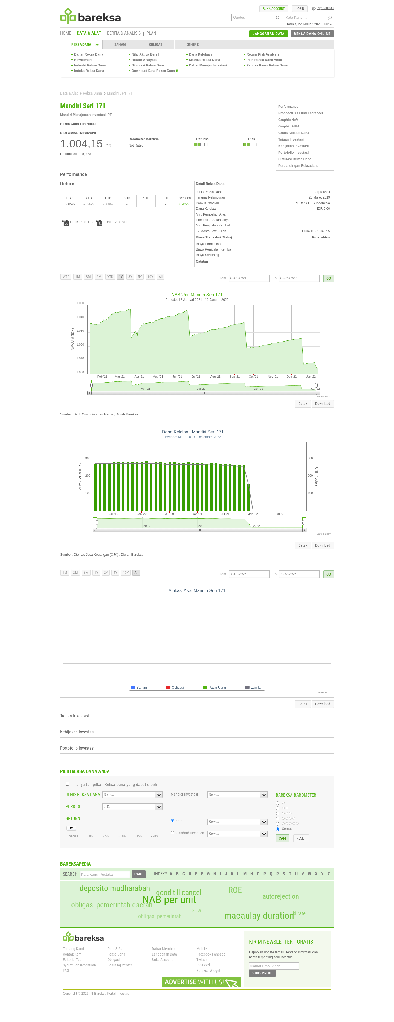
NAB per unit (169, 899)
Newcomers (83, 60)
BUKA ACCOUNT (274, 9)
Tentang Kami (73, 949)
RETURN (73, 818)
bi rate (299, 913)
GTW (196, 910)
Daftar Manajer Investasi (208, 65)
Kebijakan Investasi (293, 146)
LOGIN (300, 9)
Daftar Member (163, 949)
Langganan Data (164, 954)
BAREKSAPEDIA (75, 864)
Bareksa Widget (208, 970)
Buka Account (162, 959)
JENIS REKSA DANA (83, 794)
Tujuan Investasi (291, 139)
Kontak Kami (72, 954)
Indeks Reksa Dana (89, 71)
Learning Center (120, 965)
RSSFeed (203, 965)
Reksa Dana (92, 93)
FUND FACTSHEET (114, 222)
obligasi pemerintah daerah (112, 905)
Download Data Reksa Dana (153, 71)
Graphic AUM (288, 126)
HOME (65, 34)
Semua (287, 828)
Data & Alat (69, 93)
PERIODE (73, 806)
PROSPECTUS (77, 222)
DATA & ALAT (89, 34)
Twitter (201, 959)
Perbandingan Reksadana (298, 166)
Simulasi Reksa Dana (148, 65)
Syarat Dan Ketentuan (79, 965)
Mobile (201, 949)
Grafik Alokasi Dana (293, 133)
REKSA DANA (81, 44)
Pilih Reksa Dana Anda (264, 60)
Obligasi (114, 959)
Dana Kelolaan (200, 54)
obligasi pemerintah (160, 916)
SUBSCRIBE (262, 973)
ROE (235, 890)
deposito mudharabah (115, 888)
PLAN (151, 34)
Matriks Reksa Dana (204, 60)
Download (322, 403)
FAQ (66, 970)
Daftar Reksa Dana (88, 54)
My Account (323, 8)
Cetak (303, 403)
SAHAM (120, 44)
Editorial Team (74, 959)
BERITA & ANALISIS (124, 34)
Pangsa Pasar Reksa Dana (267, 65)
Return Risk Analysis (263, 54)
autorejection (281, 896)
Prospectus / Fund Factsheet (300, 113)
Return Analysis (144, 60)
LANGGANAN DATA (269, 33)
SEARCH (70, 874)
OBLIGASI (156, 44)
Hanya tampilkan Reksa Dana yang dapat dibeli (115, 784)
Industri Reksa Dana (90, 65)
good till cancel (178, 892)
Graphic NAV (288, 120)
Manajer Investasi (184, 794)
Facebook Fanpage (210, 954)
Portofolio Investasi (293, 153)
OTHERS (193, 44)
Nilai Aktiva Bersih (146, 54)
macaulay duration (259, 915)
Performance (288, 107)
